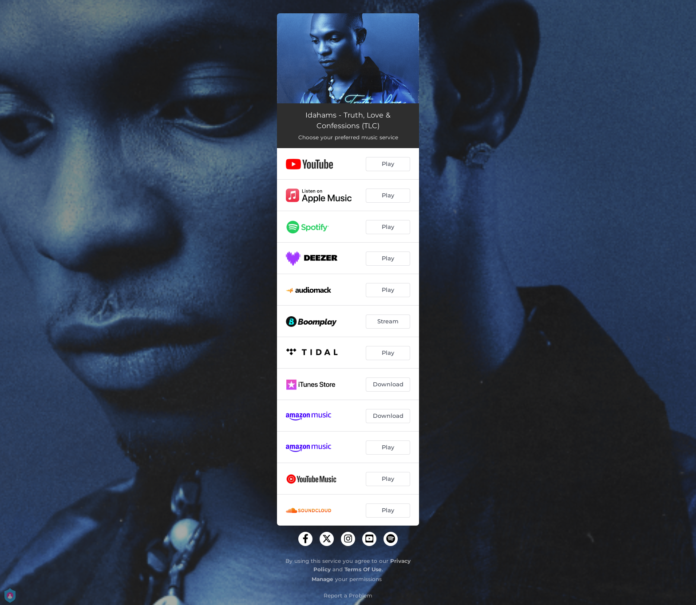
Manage (322, 579)
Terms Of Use (363, 569)
